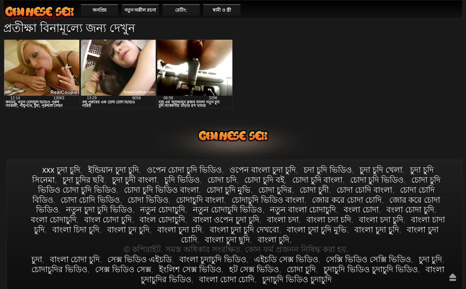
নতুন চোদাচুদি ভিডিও (227, 209)
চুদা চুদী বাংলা (134, 179)
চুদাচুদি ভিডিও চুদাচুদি (297, 279)
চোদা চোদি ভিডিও (90, 199)
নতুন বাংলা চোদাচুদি (303, 209)
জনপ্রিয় (99, 10)
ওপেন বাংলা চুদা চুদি (262, 169)
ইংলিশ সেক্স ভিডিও (190, 269)
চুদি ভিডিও (182, 179)
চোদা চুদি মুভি (228, 189)
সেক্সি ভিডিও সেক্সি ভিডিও (368, 259)
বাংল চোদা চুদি (108, 219)
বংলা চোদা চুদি (410, 209)
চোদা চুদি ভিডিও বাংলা (161, 189)
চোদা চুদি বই (264, 179)
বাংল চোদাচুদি (162, 219)
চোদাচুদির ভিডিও (59, 269)
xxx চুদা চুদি (61, 169)
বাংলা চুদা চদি (179, 229)
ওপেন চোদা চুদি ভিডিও (184, 169)
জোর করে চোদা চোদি (347, 199)
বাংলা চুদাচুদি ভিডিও (212, 259)
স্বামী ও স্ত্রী (222, 10)
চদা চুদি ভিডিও (328, 169)
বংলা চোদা (361, 209)
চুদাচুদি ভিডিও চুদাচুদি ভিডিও (371, 269)
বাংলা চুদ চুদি (128, 229)
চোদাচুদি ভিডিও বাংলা (268, 199)
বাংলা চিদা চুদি (75, 229)
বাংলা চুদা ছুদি (227, 239)
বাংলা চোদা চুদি (39, 11)
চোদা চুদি (301, 269)
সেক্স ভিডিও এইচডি (139, 259)
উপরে (452, 277)
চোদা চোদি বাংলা (364, 189)
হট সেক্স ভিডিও (254, 269)
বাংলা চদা (283, 219)
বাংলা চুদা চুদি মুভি (317, 229)
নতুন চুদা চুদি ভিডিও (99, 209)
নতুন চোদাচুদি (162, 209)
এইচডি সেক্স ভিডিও (286, 259)
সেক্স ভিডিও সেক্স (123, 269)
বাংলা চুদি (273, 239)
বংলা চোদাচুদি (53, 219)
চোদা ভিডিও (148, 199)
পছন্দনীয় (455, 10)
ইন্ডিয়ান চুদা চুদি (113, 169)
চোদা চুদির (275, 189)
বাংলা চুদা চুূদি (376, 229)
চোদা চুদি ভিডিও (377, 179)
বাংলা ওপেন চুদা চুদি (226, 219)
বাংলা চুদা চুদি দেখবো (244, 229)
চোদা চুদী (314, 189)
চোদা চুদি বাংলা (317, 179)
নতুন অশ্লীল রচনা (140, 10)
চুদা (36, 259)
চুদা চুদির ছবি (83, 179)
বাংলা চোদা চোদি (227, 279)
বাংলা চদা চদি (328, 219)
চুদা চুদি (430, 259)
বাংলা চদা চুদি (381, 219)
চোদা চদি (222, 179)
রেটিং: (181, 10)
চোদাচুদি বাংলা (200, 199)
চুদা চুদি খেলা (381, 169)
